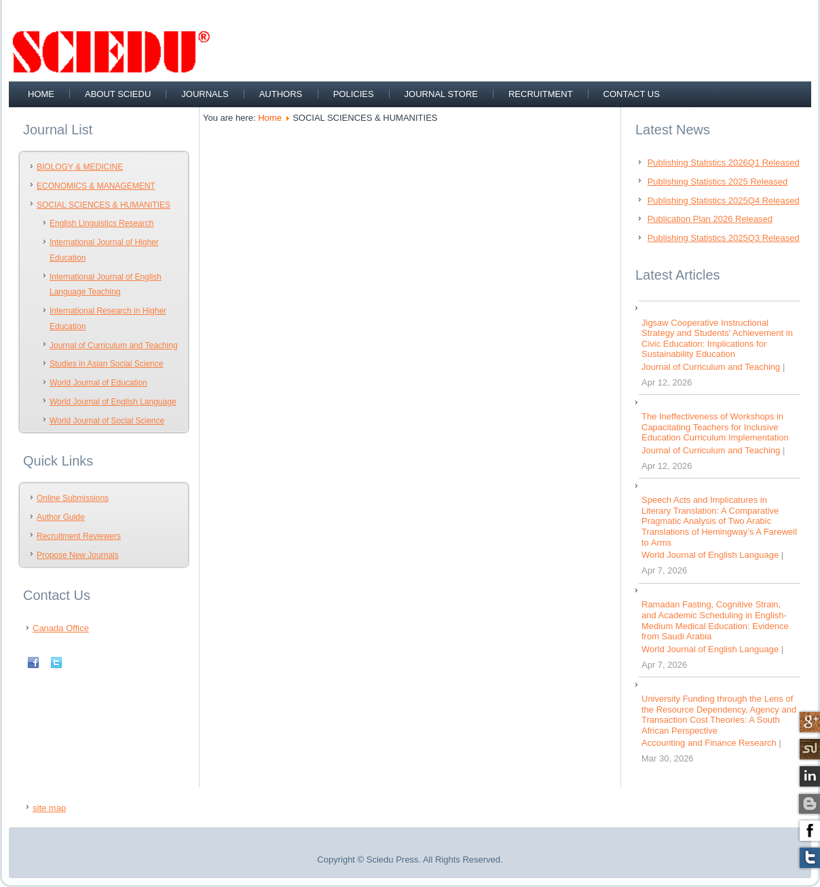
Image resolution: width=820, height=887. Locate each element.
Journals (204, 94)
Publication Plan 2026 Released (710, 219)
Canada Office (61, 628)
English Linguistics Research (101, 223)
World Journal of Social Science (107, 421)
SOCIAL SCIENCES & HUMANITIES (103, 205)
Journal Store (441, 94)
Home (41, 94)
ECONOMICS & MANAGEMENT (96, 186)
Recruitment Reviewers (79, 536)
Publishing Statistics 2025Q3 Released (724, 238)
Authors (281, 94)
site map (49, 808)
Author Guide (61, 517)
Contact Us (631, 94)
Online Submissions (73, 498)
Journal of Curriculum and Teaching (114, 345)
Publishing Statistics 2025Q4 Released (724, 200)
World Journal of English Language (113, 402)
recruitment (540, 94)
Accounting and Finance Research (709, 743)
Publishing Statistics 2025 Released (718, 181)
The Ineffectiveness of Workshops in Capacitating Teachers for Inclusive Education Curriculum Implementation (715, 426)
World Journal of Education (98, 383)
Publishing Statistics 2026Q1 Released (724, 162)
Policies (353, 94)
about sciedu (118, 94)
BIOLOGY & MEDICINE (80, 167)
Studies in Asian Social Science (106, 364)
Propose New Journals (78, 555)
